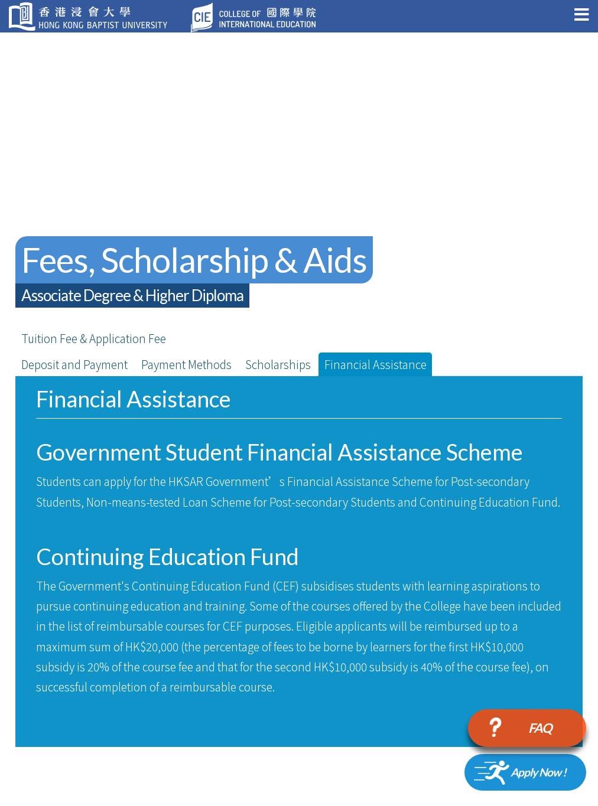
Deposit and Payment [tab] (74, 364)
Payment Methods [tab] (186, 364)
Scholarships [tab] (278, 364)
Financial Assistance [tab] (375, 364)
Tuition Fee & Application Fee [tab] (93, 338)
